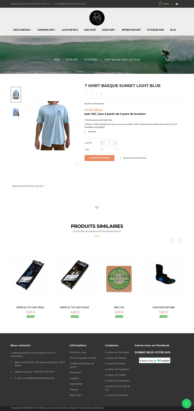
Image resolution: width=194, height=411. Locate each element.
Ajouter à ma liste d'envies (134, 158)
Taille (87, 149)
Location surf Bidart (115, 363)
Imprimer (92, 131)
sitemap (74, 389)
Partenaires (75, 372)
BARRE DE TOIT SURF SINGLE (30, 307)
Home (57, 60)
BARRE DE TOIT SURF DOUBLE (74, 307)
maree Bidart (76, 383)
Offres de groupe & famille (83, 358)
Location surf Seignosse (117, 380)
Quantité (88, 143)
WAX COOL (119, 307)
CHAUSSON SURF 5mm (163, 307)
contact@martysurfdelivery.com (70, 4)
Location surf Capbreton (117, 369)
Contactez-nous (78, 352)
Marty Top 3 (76, 395)
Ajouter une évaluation (94, 103)
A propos (74, 378)
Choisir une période (99, 158)
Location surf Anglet (115, 375)
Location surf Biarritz (115, 358)
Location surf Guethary (116, 395)
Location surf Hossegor (117, 352)
